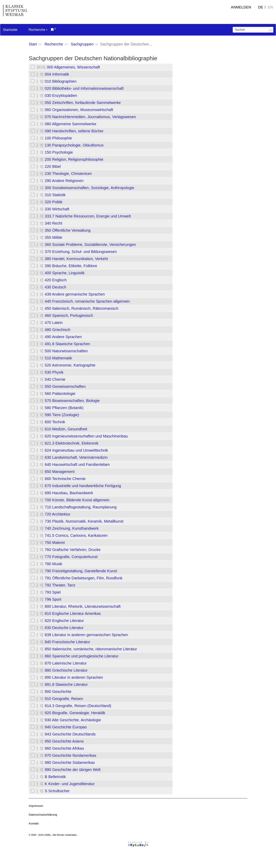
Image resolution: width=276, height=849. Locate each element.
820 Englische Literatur (64, 620)
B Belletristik (55, 777)
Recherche (38, 30)
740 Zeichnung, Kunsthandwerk (72, 528)
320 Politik (53, 202)
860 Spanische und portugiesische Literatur (81, 656)
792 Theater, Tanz (60, 585)
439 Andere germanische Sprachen (75, 294)
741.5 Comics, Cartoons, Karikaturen (76, 535)
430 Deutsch (55, 287)
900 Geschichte (58, 691)
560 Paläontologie (60, 393)
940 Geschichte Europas (66, 727)
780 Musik (53, 564)
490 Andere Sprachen (63, 337)
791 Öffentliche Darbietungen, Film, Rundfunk (83, 578)
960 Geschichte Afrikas (64, 748)
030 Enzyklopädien (61, 95)
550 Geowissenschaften (65, 386)
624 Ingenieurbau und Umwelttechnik (76, 450)
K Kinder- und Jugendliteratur (69, 784)
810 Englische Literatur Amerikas (73, 613)
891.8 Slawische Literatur (66, 684)
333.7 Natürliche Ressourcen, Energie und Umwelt (88, 216)
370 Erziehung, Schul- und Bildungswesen (81, 252)
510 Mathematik (58, 358)
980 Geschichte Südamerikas (70, 762)
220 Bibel (53, 166)
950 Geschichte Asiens (64, 741)
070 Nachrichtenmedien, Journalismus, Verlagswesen (90, 117)
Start (33, 44)
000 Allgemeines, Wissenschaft (73, 67)
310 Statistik (55, 195)
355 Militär (53, 237)
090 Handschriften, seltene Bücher (74, 131)
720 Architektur (57, 514)
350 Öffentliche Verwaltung (67, 230)
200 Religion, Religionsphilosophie (74, 159)
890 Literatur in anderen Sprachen (74, 677)
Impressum (36, 805)
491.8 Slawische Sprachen (67, 344)
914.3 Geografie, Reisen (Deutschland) (78, 706)
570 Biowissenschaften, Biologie (72, 401)
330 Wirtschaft (57, 209)
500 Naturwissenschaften (66, 351)
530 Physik (54, 372)
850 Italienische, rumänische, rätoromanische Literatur (91, 649)
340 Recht (53, 223)
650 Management (60, 471)
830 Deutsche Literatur (64, 628)
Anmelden (241, 7)
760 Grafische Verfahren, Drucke (72, 550)
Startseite (10, 30)
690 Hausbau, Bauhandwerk (69, 493)
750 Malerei (55, 542)
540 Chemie (55, 379)
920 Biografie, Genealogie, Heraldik (75, 713)
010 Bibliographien (60, 81)
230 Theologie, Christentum (68, 173)
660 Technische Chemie (65, 479)
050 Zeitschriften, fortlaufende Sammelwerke (83, 102)
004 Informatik (57, 74)
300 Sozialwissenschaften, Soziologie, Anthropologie (89, 188)
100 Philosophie (58, 138)
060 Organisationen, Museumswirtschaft (79, 110)
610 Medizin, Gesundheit (66, 429)
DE (260, 7)
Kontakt (34, 823)
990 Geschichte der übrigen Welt (72, 769)
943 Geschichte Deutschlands (70, 734)
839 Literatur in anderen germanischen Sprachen (86, 635)
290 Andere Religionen (64, 181)
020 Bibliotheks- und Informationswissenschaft (84, 88)
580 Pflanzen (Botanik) (64, 408)
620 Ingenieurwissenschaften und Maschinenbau (86, 436)
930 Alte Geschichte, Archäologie (73, 720)
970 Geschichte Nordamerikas (70, 755)
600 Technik (55, 422)
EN (270, 7)
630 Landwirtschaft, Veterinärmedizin (76, 457)
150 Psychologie (59, 152)
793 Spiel (53, 592)
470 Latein (53, 322)
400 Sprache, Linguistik (65, 273)
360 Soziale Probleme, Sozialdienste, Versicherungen (90, 244)
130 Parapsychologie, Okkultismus (74, 145)
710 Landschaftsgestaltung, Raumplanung (81, 507)
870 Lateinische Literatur (66, 663)
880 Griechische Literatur (66, 670)
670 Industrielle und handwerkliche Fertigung (83, 486)
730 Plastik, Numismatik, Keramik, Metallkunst (84, 521)
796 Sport (53, 599)
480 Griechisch (57, 330)
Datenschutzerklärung (43, 814)
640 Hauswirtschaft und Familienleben (77, 464)
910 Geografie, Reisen (64, 699)
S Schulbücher (57, 791)
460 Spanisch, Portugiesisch (69, 315)
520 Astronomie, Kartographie (70, 365)
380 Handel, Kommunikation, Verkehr (76, 259)
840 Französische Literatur (67, 642)
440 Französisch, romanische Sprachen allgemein (87, 301)
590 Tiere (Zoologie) (62, 415)
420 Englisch (56, 280)
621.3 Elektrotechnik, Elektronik (71, 443)
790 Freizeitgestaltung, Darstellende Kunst (81, 571)
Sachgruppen (82, 44)
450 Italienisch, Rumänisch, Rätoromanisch (81, 308)
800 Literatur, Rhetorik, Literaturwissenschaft (83, 606)
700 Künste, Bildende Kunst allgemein (77, 500)
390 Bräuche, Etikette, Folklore (71, 266)
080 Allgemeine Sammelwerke (70, 124)
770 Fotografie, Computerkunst (71, 557)
